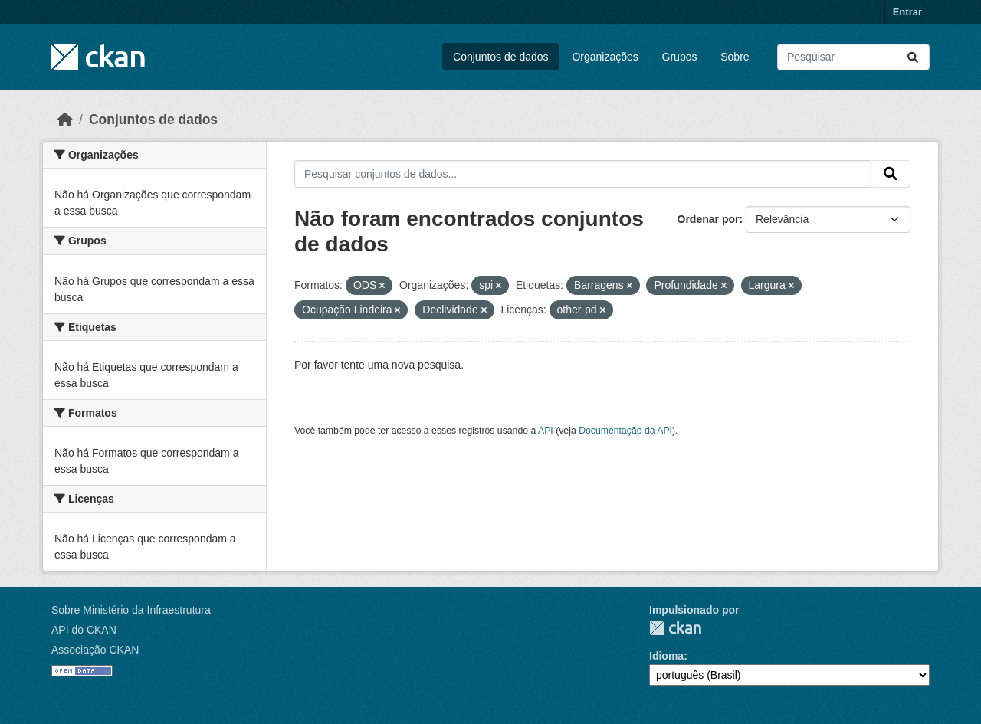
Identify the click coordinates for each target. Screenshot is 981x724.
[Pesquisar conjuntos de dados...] (853, 57)
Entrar (907, 12)
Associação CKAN (95, 650)
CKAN (675, 628)
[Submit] (912, 57)
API (545, 430)
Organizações (605, 57)
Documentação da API (625, 430)
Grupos (679, 57)
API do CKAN (83, 630)
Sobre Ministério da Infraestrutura (131, 610)
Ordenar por (709, 219)
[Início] (65, 119)
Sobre (734, 57)
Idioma (666, 656)
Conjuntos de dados (501, 57)
